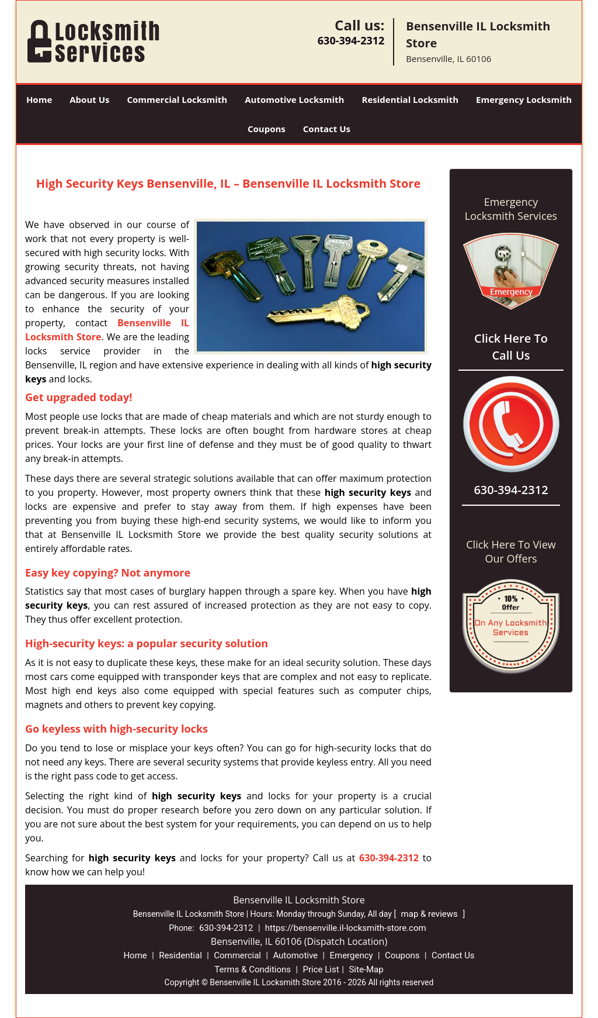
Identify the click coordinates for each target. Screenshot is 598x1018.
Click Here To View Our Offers (510, 551)
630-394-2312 (351, 40)
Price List (321, 969)
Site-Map (366, 969)
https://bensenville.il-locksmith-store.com (345, 928)
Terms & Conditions (252, 969)
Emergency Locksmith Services (511, 209)
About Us (89, 99)
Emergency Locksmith (524, 99)
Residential (180, 955)
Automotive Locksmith (294, 99)
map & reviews (430, 914)
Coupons (267, 128)
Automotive (295, 955)
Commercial (237, 955)
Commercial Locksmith (177, 99)
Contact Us (326, 128)
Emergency (351, 955)
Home (39, 99)
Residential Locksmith (409, 99)
